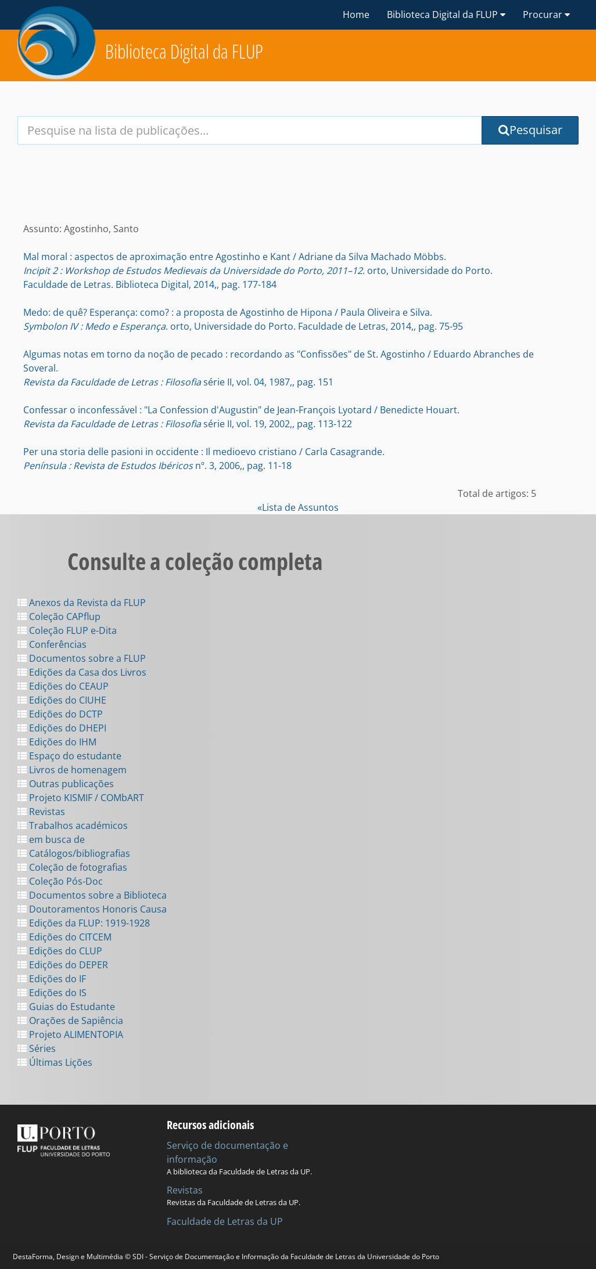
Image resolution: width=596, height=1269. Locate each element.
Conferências (52, 644)
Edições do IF (51, 978)
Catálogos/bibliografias (73, 853)
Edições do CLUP (59, 950)
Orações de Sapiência (70, 1020)
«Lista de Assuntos (298, 507)
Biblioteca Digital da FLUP (184, 51)
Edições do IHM (56, 742)
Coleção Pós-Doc (60, 881)
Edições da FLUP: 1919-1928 (83, 923)
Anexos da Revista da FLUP (81, 602)
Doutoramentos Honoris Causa (92, 909)
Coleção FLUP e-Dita (67, 630)
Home (356, 14)
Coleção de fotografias (72, 867)
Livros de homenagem (72, 769)
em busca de (51, 839)
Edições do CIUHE (61, 700)
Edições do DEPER (62, 964)
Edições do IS (52, 992)
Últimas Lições (54, 1062)
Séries (36, 1048)
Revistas (41, 811)
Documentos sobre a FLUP (81, 658)
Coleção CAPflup (58, 616)
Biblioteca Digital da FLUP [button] (446, 14)
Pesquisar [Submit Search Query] (530, 130)
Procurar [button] (546, 14)
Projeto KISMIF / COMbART (80, 797)
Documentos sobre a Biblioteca (92, 895)
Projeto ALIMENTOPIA (70, 1034)
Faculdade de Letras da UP (225, 1221)
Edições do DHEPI (61, 728)
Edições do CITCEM (64, 937)
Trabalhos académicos (72, 825)
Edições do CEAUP (63, 686)
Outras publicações (65, 783)
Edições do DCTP (60, 714)
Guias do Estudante (66, 1006)
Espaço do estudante (69, 755)
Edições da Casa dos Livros (81, 672)
